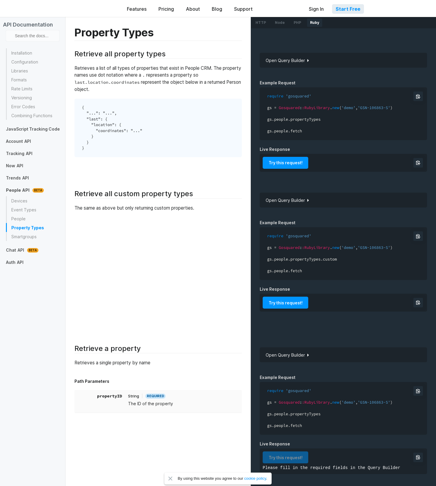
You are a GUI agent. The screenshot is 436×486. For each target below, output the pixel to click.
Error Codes (23, 106)
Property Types (27, 227)
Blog (217, 9)
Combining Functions (31, 115)
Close (170, 479)
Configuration (24, 61)
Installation (21, 52)
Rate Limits (21, 88)
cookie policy (255, 478)
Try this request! (286, 162)
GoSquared (92, 8)
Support (243, 9)
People (18, 218)
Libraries (19, 70)
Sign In (316, 9)
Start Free (348, 9)
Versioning (21, 97)
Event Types (23, 209)
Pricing (166, 9)
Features (137, 9)
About (193, 9)
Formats (19, 79)
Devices (19, 200)
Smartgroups (24, 236)
